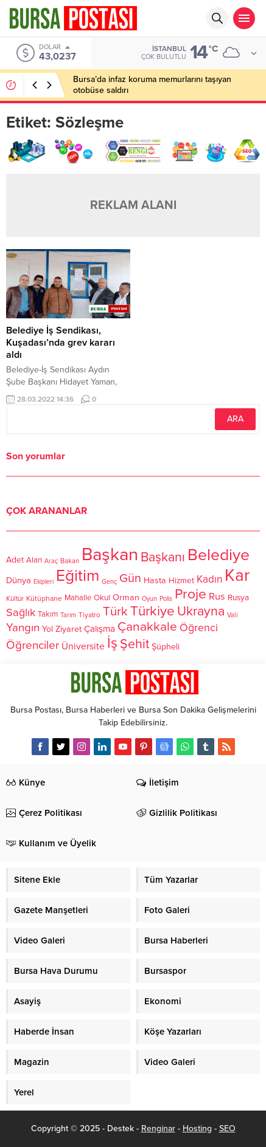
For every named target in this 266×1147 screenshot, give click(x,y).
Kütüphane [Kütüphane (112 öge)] (44, 598)
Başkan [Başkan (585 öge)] (110, 554)
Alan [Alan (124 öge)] (34, 560)
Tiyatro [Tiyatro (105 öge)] (89, 615)
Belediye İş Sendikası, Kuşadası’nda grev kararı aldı (60, 342)
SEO (227, 1128)
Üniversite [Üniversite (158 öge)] (83, 646)
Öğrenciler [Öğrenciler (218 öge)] (32, 645)
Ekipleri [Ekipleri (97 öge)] (43, 582)
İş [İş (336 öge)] (112, 643)
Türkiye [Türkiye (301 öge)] (152, 611)
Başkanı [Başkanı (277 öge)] (163, 557)
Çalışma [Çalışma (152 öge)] (99, 628)
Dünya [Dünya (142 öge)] (18, 580)
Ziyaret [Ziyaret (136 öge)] (68, 629)
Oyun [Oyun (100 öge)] (149, 599)
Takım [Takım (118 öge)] (48, 614)
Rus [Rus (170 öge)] (217, 597)
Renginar (158, 1128)
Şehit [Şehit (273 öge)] (134, 644)
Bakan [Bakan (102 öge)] (69, 561)
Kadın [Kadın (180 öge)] (209, 579)
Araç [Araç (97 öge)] (51, 561)
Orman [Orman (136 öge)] (126, 597)
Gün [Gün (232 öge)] (130, 578)
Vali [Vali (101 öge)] (232, 615)
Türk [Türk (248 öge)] (115, 611)
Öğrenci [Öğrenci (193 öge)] (199, 627)
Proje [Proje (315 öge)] (190, 594)
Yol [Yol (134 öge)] (47, 629)
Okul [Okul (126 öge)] (102, 598)
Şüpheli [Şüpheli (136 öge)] (166, 647)
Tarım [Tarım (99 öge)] (68, 615)
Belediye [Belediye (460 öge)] (218, 555)
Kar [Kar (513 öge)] (237, 575)
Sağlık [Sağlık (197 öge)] (20, 612)
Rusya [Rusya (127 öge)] (238, 598)
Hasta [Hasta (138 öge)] (155, 580)
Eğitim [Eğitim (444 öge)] (77, 576)
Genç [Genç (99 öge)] (109, 582)
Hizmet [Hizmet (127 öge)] (181, 581)
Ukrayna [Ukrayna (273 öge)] (201, 611)
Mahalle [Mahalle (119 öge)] (78, 598)
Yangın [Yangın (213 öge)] (23, 627)
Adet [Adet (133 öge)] (15, 560)
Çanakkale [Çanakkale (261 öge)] (147, 626)
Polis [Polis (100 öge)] (165, 599)
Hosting (197, 1128)
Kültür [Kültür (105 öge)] (15, 598)
